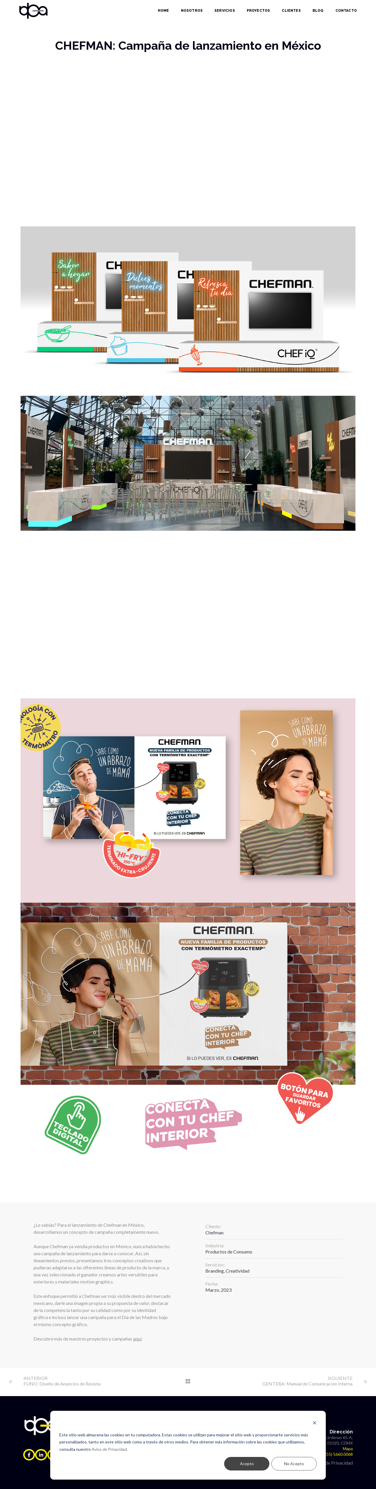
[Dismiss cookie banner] (315, 1423)
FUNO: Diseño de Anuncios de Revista (62, 1383)
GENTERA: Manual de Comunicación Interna (307, 1383)
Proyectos (258, 11)
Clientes (291, 11)
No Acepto (294, 1463)
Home (163, 11)
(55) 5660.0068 (339, 1454)
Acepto (247, 1463)
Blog (318, 11)
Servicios (224, 11)
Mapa (348, 1448)
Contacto (346, 11)
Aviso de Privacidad (109, 1449)
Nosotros (192, 11)
